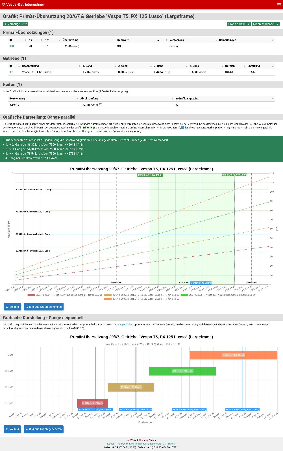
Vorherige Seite (15, 24)
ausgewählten (125, 324)
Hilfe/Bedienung (125, 443)
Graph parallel (239, 24)
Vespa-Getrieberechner (23, 4)
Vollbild (12, 306)
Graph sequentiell (266, 24)
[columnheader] (17, 40)
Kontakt (111, 443)
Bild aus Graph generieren (43, 306)
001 (11, 72)
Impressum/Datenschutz (148, 443)
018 (11, 46)
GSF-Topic (168, 443)
